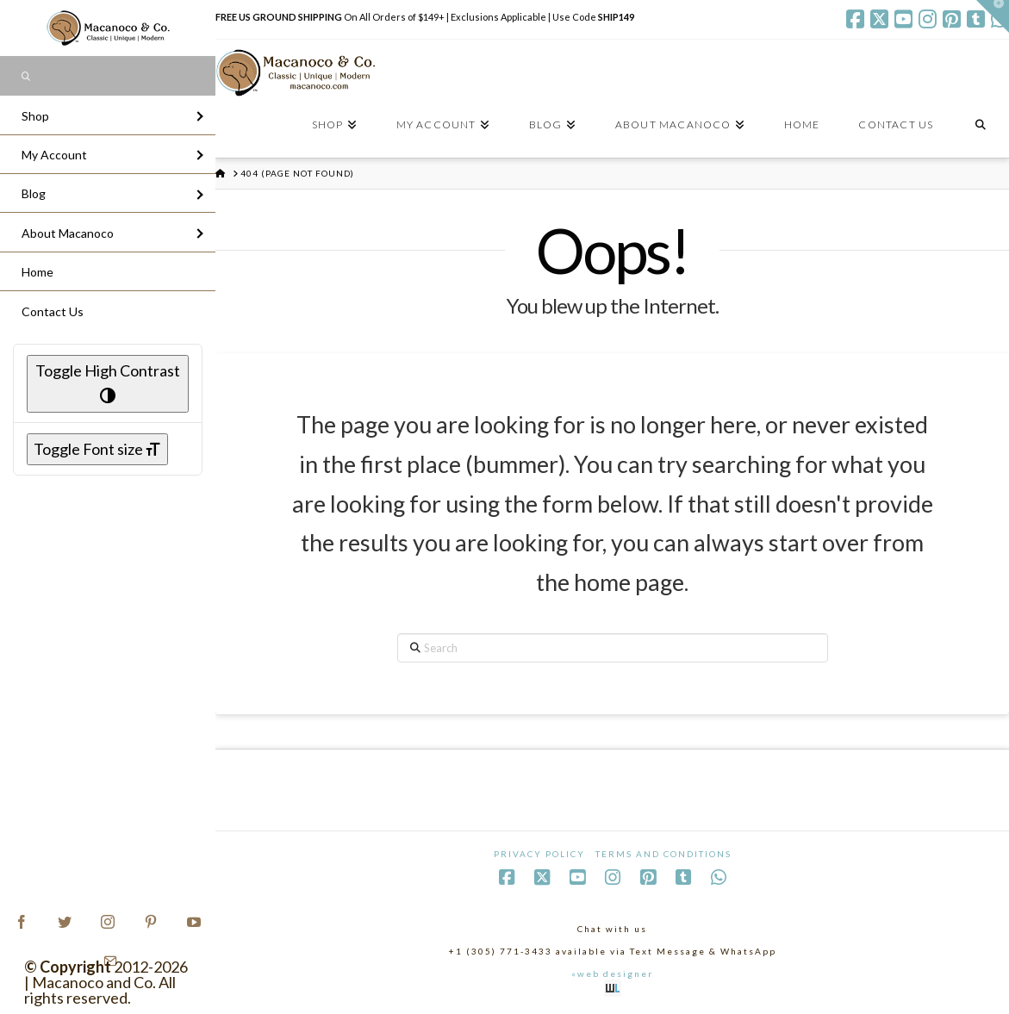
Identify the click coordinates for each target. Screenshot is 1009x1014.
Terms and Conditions (663, 854)
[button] (992, 16)
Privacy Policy (539, 854)
